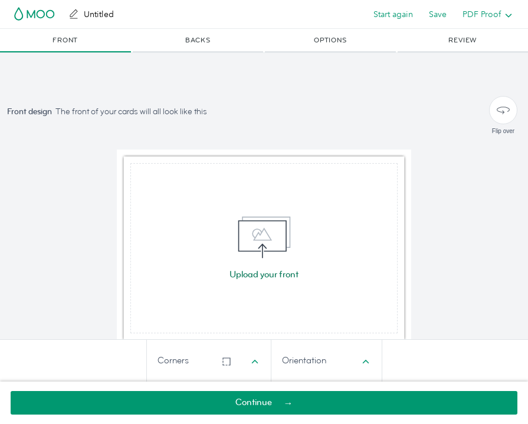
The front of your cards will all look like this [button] (131, 111)
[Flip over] (503, 110)
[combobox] (209, 361)
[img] (264, 248)
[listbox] (484, 14)
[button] (65, 40)
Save (438, 14)
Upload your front (264, 274)
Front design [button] (29, 111)
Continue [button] (253, 402)
